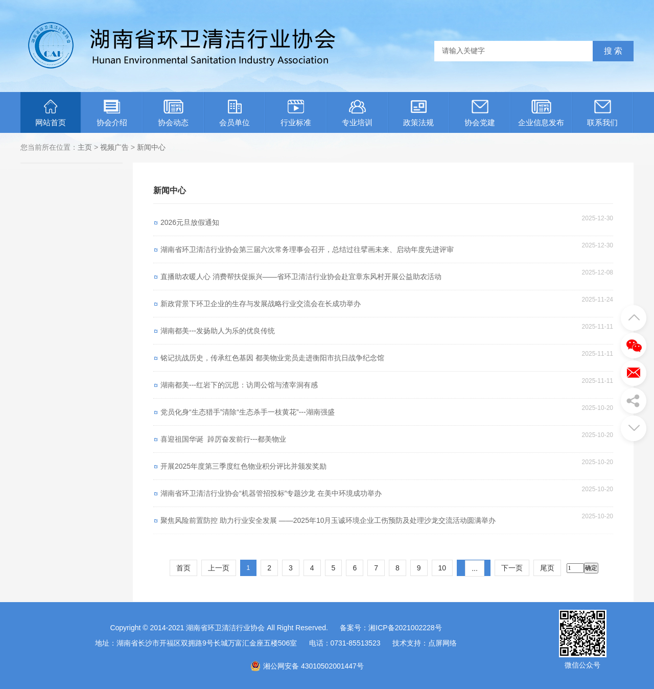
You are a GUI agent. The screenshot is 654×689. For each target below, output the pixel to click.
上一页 (218, 568)
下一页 (512, 568)
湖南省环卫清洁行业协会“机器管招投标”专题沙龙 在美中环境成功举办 (271, 493)
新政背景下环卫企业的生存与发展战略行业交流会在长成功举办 (260, 304)
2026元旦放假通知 (189, 222)
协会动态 (173, 113)
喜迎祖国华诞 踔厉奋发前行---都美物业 (223, 439)
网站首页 (50, 113)
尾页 (547, 568)
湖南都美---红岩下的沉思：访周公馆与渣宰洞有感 (239, 385)
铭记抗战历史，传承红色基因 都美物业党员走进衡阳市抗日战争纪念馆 (272, 358)
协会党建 (479, 113)
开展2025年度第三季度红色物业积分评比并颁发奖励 (243, 466)
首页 (183, 568)
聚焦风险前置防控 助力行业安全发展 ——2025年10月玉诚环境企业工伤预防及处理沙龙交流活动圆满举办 (328, 520)
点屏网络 (442, 643)
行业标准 (296, 113)
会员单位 (234, 113)
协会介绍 (112, 113)
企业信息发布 (541, 113)
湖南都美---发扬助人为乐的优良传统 (217, 331)
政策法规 (418, 113)
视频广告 (114, 147)
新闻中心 (151, 147)
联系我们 (602, 113)
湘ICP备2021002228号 (404, 628)
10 (442, 568)
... (475, 568)
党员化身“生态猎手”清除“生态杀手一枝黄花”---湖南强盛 (247, 412)
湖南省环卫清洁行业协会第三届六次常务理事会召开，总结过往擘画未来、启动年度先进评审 (307, 249)
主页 (85, 147)
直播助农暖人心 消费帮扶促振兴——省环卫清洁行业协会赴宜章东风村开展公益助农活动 (300, 276)
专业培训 (357, 113)
